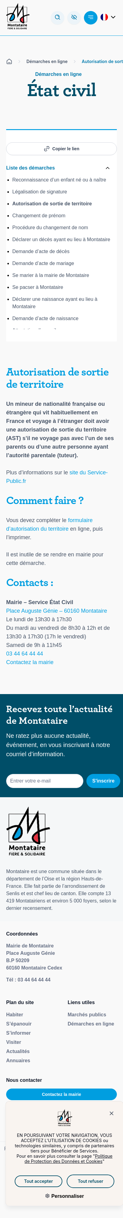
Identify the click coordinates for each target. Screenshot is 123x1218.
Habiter (14, 1014)
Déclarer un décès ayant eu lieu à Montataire (61, 239)
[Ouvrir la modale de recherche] (57, 17)
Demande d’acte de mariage (43, 263)
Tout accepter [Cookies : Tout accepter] (30, 1181)
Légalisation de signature (39, 191)
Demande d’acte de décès (40, 251)
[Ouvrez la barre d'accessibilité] (74, 17)
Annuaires (18, 1060)
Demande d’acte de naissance (45, 318)
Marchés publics (87, 1014)
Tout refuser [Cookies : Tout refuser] (82, 1181)
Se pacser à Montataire (37, 287)
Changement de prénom (38, 215)
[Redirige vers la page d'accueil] (18, 17)
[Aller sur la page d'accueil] (9, 61)
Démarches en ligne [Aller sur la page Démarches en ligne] (47, 61)
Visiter (13, 1042)
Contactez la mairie (30, 662)
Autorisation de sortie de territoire (52, 203)
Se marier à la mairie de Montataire (50, 275)
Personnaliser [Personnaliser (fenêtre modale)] (58, 1196)
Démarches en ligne (91, 1023)
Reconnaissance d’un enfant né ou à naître (59, 179)
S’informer (18, 1033)
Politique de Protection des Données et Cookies (60, 1158)
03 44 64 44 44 (24, 654)
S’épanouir (19, 1023)
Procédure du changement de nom (50, 227)
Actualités (18, 1051)
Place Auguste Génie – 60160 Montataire (56, 611)
